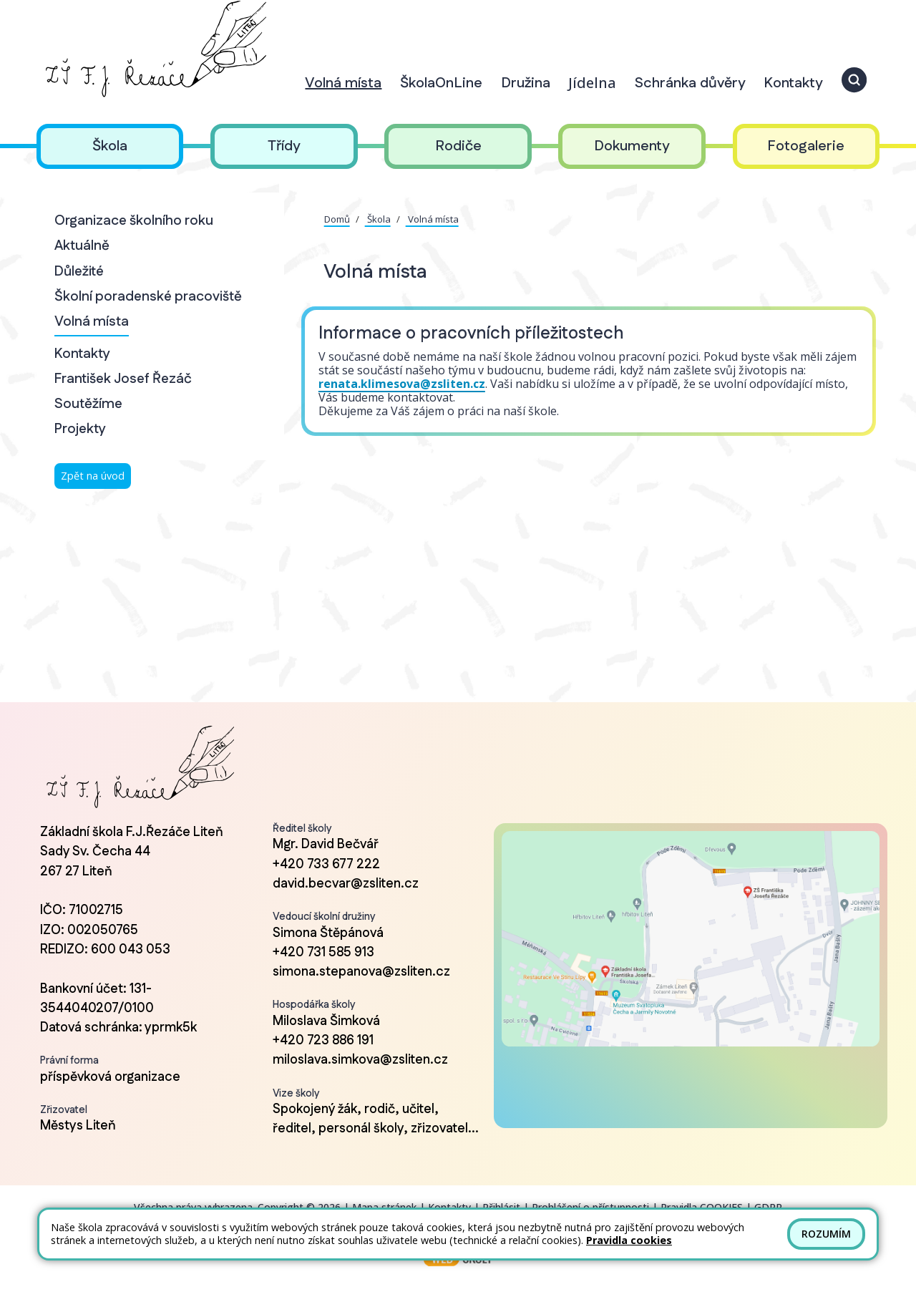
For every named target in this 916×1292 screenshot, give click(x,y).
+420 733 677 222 (326, 864)
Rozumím (826, 1233)
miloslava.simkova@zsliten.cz (360, 1060)
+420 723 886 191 (323, 1040)
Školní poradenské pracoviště (148, 296)
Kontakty (82, 354)
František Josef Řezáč (123, 379)
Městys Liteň (78, 1126)
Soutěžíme (88, 404)
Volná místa (91, 321)
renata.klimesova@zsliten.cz (401, 384)
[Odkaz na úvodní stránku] (153, 49)
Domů (337, 219)
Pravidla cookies (629, 1240)
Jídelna (592, 82)
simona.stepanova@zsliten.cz (361, 972)
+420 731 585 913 (323, 952)
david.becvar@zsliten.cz (346, 884)
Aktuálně (81, 246)
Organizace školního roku (133, 220)
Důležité (79, 271)
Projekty (80, 429)
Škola (378, 219)
